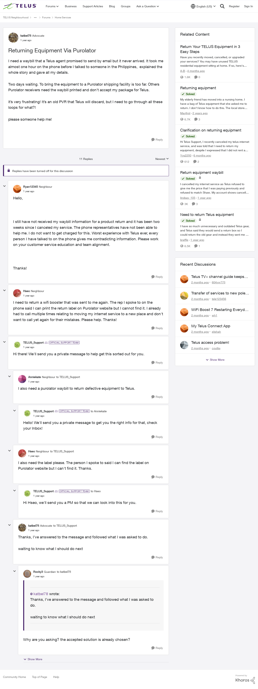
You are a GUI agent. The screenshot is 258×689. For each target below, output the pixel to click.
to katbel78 (64, 571)
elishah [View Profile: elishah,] (216, 331)
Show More (32, 659)
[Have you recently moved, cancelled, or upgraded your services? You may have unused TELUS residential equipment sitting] (215, 61)
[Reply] (157, 139)
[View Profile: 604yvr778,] (184, 279)
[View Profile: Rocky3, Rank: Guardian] (27, 574)
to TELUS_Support (68, 377)
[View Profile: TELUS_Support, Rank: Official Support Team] (17, 345)
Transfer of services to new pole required (218, 293)
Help (56, 677)
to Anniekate (99, 411)
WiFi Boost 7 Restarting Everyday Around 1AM (220, 309)
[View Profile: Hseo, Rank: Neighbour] (17, 293)
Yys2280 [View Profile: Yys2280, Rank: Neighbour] (185, 155)
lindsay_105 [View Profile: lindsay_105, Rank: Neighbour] (187, 197)
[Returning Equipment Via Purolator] (28, 191)
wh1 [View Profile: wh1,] (214, 315)
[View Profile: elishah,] (184, 328)
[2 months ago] (200, 282)
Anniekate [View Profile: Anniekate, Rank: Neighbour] (34, 377)
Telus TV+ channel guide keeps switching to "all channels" (217, 276)
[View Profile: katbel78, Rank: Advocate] (13, 38)
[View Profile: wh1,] (184, 312)
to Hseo (96, 491)
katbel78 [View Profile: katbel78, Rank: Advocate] (25, 35)
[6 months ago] (201, 155)
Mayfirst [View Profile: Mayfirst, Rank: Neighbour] (185, 113)
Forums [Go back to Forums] (46, 17)
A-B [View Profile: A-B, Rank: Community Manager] (182, 71)
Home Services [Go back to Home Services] (63, 17)
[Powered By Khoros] (245, 679)
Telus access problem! (210, 342)
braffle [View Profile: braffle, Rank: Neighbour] (184, 239)
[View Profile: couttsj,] (184, 345)
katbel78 (40, 594)
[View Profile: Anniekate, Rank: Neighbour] (22, 379)
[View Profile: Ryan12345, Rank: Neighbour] (17, 189)
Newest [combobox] (162, 159)
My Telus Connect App (210, 326)
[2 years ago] (199, 113)
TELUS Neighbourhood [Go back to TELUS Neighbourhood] (15, 17)
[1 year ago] (203, 197)
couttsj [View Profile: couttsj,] (216, 348)
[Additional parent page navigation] (35, 17)
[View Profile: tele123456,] (184, 296)
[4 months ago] (195, 71)
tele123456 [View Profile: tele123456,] (219, 298)
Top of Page (39, 677)
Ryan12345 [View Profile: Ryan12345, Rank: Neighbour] (30, 186)
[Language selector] (203, 6)
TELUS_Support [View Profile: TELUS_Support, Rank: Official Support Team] (33, 342)
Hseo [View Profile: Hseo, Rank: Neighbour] (26, 291)
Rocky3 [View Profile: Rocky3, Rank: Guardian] (38, 571)
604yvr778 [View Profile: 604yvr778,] (218, 282)
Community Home (14, 677)
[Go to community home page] (20, 6)
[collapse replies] (4, 186)
